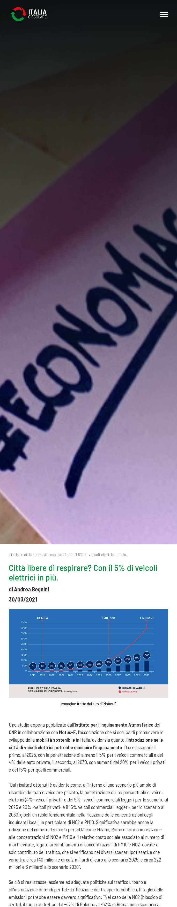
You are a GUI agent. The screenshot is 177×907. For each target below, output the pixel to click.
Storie (14, 554)
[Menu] (163, 14)
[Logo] (31, 14)
